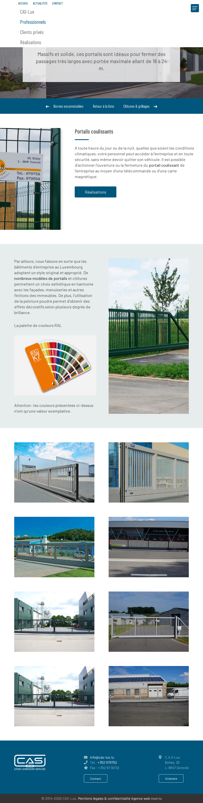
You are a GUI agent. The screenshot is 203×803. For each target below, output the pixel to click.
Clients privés (32, 32)
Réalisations (30, 42)
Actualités (40, 3)
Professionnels (33, 22)
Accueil (23, 3)
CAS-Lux (27, 12)
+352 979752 (107, 762)
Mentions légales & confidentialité (104, 798)
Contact (57, 3)
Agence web (140, 798)
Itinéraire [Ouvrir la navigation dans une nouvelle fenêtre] (171, 778)
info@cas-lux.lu (102, 757)
